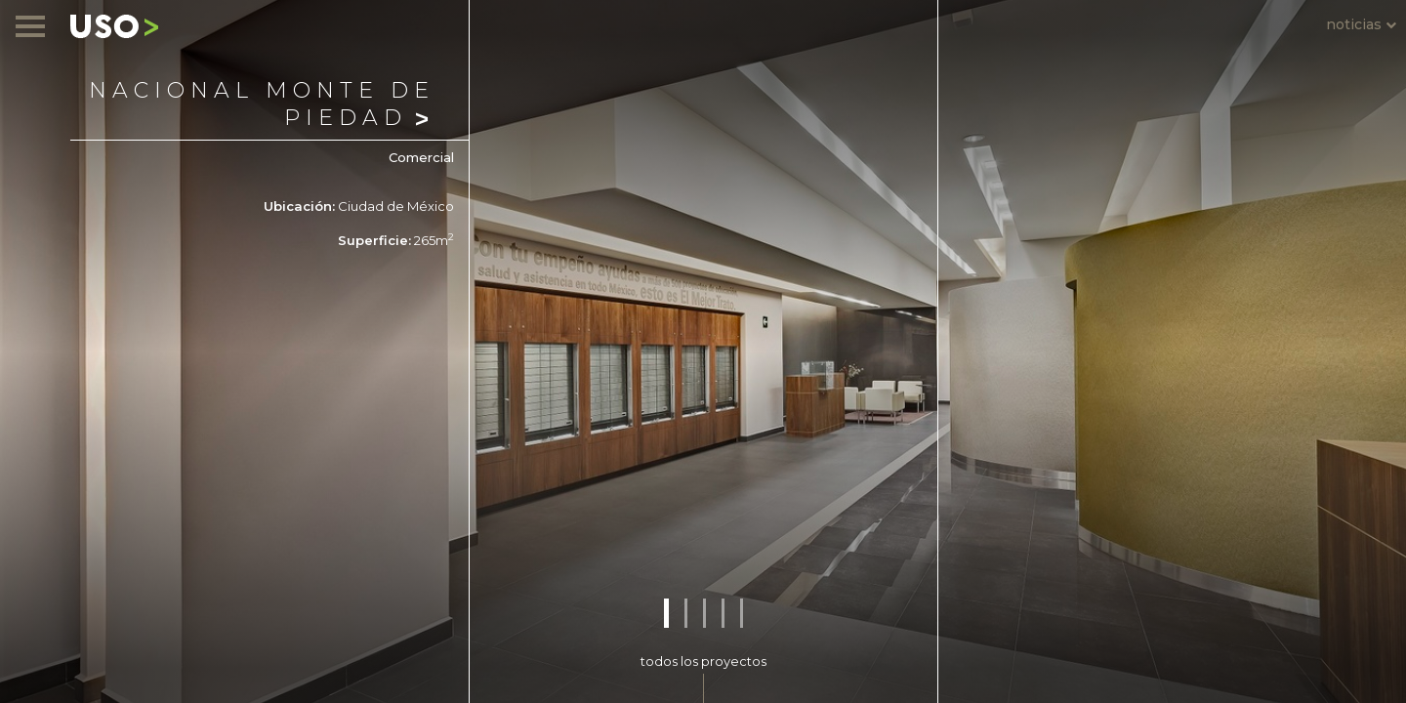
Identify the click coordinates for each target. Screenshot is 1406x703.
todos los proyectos (703, 661)
